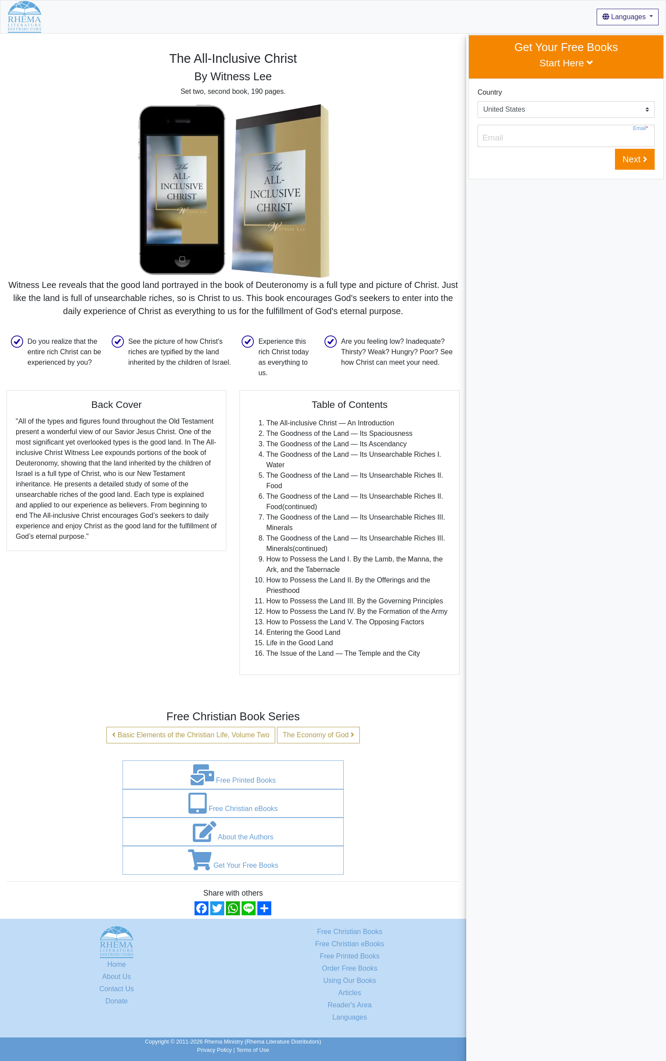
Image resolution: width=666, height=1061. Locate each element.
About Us (166, 16)
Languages (625, 17)
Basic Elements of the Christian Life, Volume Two (191, 735)
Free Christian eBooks (233, 803)
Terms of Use (252, 1050)
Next (634, 159)
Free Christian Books (349, 931)
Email (640, 128)
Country (490, 92)
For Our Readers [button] (308, 16)
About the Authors (233, 831)
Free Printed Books (233, 774)
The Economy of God (318, 735)
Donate (116, 1001)
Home (58, 16)
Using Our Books (349, 980)
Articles (264, 16)
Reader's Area (350, 1005)
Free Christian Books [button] (107, 16)
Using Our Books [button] (214, 16)
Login (355, 16)
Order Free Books (349, 968)
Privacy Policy (214, 1050)
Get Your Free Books (233, 859)
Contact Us (116, 989)
